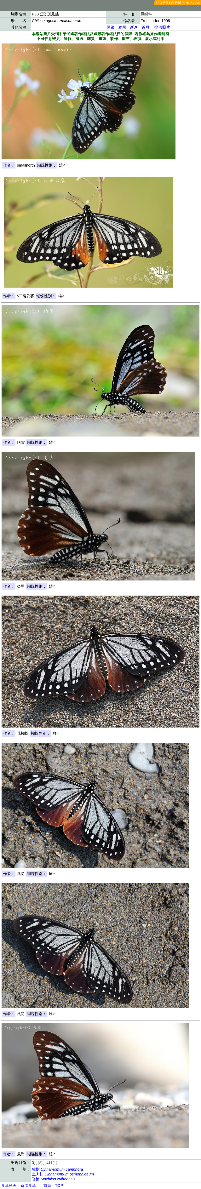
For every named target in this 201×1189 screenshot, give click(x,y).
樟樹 (57, 1169)
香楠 (53, 1179)
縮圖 (122, 27)
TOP (59, 1185)
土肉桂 (63, 1174)
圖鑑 (111, 27)
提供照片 (162, 27)
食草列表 (8, 1185)
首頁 (145, 27)
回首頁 (45, 1185)
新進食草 (28, 1185)
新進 (134, 27)
